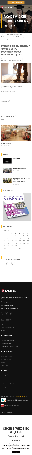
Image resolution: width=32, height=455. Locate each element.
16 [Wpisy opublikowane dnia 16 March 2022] (12, 241)
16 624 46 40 (7, 302)
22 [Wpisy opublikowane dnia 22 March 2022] (8, 243)
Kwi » (20, 248)
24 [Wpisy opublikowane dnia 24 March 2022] (16, 243)
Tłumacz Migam (11, 400)
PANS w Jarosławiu (21, 396)
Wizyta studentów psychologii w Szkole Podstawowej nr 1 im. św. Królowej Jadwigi (22, 179)
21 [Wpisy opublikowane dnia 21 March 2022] (4, 243)
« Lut (5, 248)
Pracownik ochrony (6, 143)
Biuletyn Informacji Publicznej (10, 405)
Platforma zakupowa (21, 400)
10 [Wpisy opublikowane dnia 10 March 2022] (16, 238)
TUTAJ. (14, 91)
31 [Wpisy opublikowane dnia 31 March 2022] (16, 246)
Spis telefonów (8, 305)
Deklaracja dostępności (7, 412)
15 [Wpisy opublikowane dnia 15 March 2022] (8, 241)
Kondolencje (16, 158)
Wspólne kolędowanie (19, 168)
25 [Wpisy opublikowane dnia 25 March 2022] (20, 243)
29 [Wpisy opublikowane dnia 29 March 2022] (8, 246)
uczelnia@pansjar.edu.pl (11, 308)
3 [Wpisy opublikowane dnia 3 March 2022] (15, 236)
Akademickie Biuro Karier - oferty (11, 60)
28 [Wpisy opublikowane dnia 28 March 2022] (4, 246)
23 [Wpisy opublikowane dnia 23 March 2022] (12, 243)
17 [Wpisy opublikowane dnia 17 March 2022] (16, 241)
